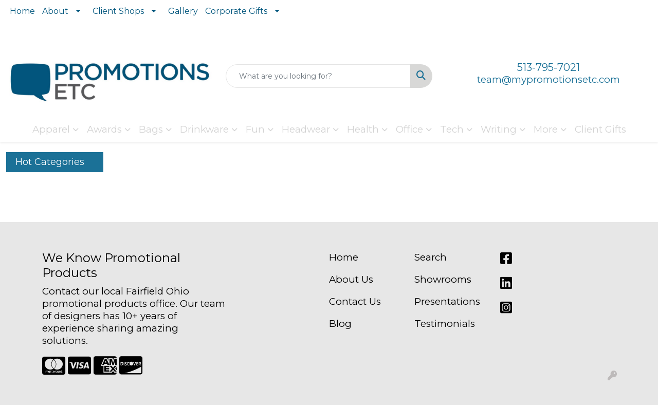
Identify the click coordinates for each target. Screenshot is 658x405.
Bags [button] (151, 129)
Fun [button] (255, 129)
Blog (340, 323)
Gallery (183, 11)
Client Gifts (600, 129)
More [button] (546, 129)
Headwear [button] (306, 129)
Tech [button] (452, 129)
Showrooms (442, 279)
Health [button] (363, 129)
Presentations (447, 301)
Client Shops (118, 11)
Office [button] (409, 129)
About (55, 11)
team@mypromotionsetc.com (548, 79)
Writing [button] (499, 129)
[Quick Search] (318, 76)
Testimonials (444, 323)
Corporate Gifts (236, 11)
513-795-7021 (548, 67)
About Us (351, 279)
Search (430, 257)
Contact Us (355, 301)
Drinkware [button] (204, 129)
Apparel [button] (51, 129)
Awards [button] (104, 129)
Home (22, 11)
